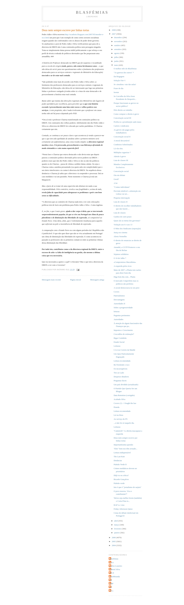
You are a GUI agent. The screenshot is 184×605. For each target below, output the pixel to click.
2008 (114, 30)
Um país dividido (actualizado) (126, 384)
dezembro (118, 37)
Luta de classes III (121, 160)
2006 (114, 537)
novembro (118, 41)
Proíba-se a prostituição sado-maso (127, 122)
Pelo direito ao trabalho (123, 110)
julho (116, 57)
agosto (117, 53)
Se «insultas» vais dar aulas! (125, 84)
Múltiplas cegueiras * (122, 152)
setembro (118, 49)
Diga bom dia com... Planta (124, 277)
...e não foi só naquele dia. (124, 423)
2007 (114, 34)
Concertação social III (122, 118)
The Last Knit (119, 456)
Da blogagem (119, 76)
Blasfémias (92, 12)
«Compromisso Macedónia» (125, 262)
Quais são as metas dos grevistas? (127, 220)
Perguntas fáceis (120, 380)
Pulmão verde (119, 483)
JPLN (111, 573)
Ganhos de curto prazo (122, 217)
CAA (111, 562)
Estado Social (119, 342)
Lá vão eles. (118, 148)
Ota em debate (119, 175)
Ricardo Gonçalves (121, 479)
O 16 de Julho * (120, 258)
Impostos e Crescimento (123, 330)
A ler (116, 183)
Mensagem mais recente (51, 280)
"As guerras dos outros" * (124, 72)
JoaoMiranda (114, 576)
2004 (114, 545)
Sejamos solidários (121, 254)
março (117, 525)
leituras (116, 311)
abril (116, 521)
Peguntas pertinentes (122, 315)
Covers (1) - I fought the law (125, 403)
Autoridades (118, 319)
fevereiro (118, 529)
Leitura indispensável (122, 452)
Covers (116, 292)
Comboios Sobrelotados (123, 144)
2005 (114, 541)
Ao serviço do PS (120, 419)
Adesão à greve (120, 156)
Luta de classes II (120, 202)
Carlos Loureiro (115, 566)
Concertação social (121, 171)
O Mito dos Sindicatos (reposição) (127, 228)
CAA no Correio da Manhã (124, 350)
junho (116, 61)
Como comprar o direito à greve (126, 114)
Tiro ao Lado (119, 373)
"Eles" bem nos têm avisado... (125, 448)
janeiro (117, 532)
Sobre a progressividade (123, 307)
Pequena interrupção (122, 198)
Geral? (116, 179)
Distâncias (118, 460)
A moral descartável (121, 140)
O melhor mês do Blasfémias (125, 68)
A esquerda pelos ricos (122, 266)
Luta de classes (120, 213)
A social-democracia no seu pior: (127, 288)
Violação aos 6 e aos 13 (123, 224)
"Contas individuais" (122, 187)
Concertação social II (122, 136)
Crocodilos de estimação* (124, 334)
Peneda (116, 407)
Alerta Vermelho (120, 236)
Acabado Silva (119, 399)
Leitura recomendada (122, 361)
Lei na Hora (118, 415)
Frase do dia (118, 88)
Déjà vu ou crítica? (121, 475)
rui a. (111, 591)
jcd (110, 587)
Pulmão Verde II (120, 464)
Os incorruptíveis (120, 369)
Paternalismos (119, 296)
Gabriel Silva (114, 569)
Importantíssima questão (123, 445)
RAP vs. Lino (119, 505)
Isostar (116, 92)
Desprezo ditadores (121, 376)
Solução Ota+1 (119, 80)
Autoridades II (119, 303)
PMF (111, 583)
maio (116, 65)
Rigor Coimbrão (120, 338)
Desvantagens (119, 299)
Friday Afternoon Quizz (123, 509)
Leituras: (117, 346)
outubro (117, 45)
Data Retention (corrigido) (124, 395)
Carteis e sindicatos (121, 126)
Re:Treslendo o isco (121, 365)
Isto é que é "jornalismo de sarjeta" (127, 487)
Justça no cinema (120, 232)
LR (110, 580)
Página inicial (75, 280)
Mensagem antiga (97, 280)
